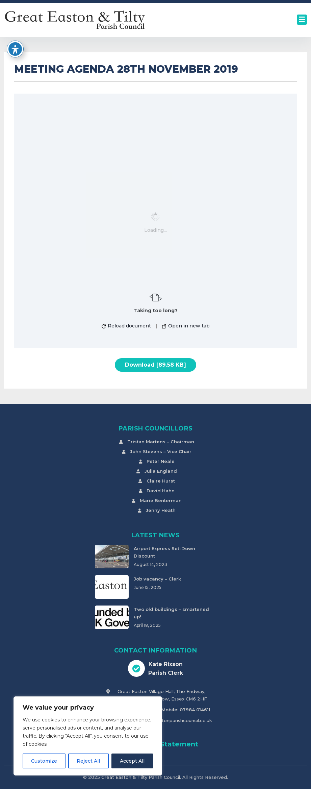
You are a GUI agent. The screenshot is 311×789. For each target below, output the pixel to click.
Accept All (132, 761)
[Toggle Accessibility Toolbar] (15, 49)
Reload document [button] (126, 326)
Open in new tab (186, 326)
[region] (88, 735)
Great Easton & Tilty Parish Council (140, 777)
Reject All (88, 761)
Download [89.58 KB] (155, 365)
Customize (44, 761)
